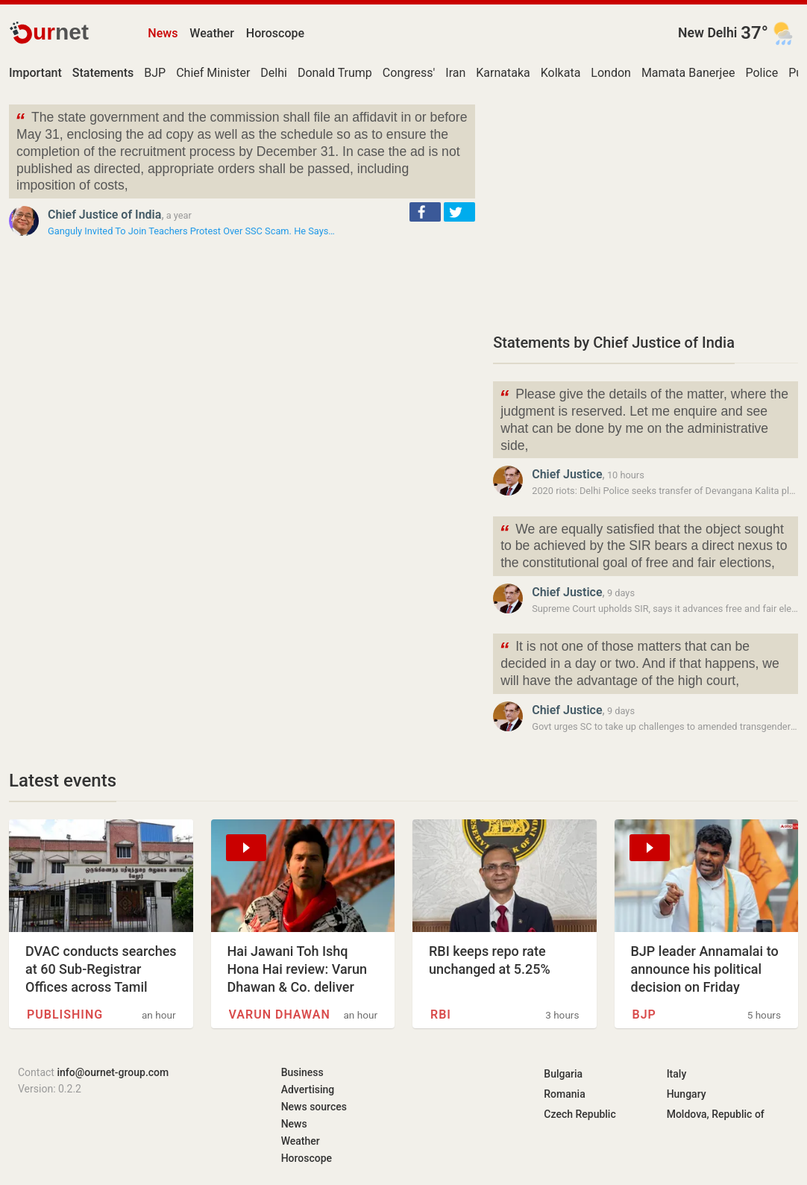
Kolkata (561, 73)
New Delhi (707, 32)
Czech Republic (579, 1114)
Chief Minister (213, 73)
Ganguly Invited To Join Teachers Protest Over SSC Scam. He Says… (191, 231)
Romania (564, 1094)
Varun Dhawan (279, 1014)
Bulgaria (563, 1074)
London (611, 73)
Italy (677, 1074)
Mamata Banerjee (688, 73)
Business (302, 1072)
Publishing (65, 1014)
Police (761, 73)
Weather (211, 33)
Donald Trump (335, 73)
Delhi (273, 73)
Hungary (686, 1094)
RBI (440, 1014)
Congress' (409, 73)
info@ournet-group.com (113, 1072)
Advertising (308, 1089)
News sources (314, 1107)
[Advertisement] (645, 208)
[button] (425, 212)
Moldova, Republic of (715, 1114)
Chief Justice (567, 474)
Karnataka (503, 73)
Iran (455, 73)
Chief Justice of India (104, 214)
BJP (155, 73)
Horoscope (275, 33)
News (163, 33)
